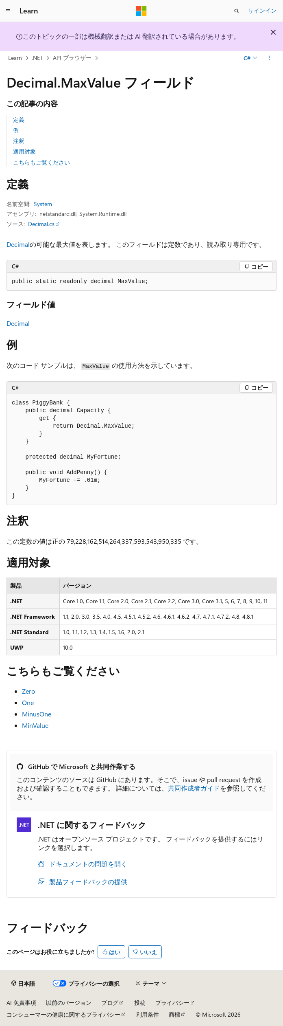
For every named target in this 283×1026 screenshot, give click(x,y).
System (43, 204)
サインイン (262, 10)
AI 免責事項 (21, 1002)
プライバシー (172, 1002)
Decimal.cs (41, 224)
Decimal (18, 244)
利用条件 (147, 1014)
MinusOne (36, 714)
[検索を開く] (237, 11)
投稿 (140, 1002)
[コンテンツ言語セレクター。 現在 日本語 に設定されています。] (23, 983)
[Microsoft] (141, 11)
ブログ (109, 1002)
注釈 (18, 141)
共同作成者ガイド (194, 788)
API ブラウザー (72, 58)
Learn (15, 58)
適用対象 (24, 151)
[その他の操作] (269, 58)
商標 (174, 1014)
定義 (18, 119)
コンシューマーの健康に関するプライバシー (63, 1014)
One (28, 702)
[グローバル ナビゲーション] (8, 11)
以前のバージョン (68, 1002)
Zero (28, 691)
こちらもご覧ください (41, 162)
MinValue (35, 725)
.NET (37, 58)
